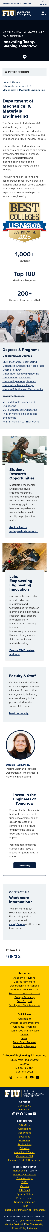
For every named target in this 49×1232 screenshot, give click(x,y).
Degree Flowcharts (24, 982)
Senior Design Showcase (24, 1030)
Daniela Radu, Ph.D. (18, 765)
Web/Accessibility (34, 1224)
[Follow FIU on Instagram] (14, 1113)
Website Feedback (14, 1224)
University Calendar (24, 1174)
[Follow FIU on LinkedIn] (18, 1113)
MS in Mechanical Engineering (19, 410)
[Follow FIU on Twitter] (26, 1113)
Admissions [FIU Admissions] (24, 1129)
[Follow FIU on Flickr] (35, 1113)
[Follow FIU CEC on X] (26, 1077)
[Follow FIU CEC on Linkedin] (16, 1077)
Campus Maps (24, 1178)
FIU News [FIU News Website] (24, 1109)
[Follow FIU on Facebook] (22, 1113)
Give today (24, 865)
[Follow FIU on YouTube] (30, 1113)
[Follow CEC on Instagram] (11, 1077)
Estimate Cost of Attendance (24, 1160)
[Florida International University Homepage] (16, 3)
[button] (43, 13)
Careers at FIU (24, 1156)
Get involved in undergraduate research (23, 529)
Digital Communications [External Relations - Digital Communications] (30, 1220)
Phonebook (18, 1170)
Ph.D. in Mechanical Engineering (20, 421)
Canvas (24, 1186)
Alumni (24, 1034)
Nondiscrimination (24, 1202)
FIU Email (24, 1190)
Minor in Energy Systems (16, 377)
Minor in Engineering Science (19, 381)
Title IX (24, 1206)
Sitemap (32, 1228)
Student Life (24, 1144)
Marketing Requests (24, 1046)
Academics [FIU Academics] (24, 1132)
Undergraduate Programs (24, 1023)
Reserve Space (24, 1198)
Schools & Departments (15, 86)
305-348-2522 (24, 1071)
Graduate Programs (24, 1026)
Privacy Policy (19, 1228)
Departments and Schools (24, 985)
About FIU (24, 1125)
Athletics (25, 1148)
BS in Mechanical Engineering (19, 362)
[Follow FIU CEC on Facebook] (21, 1077)
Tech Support (24, 1001)
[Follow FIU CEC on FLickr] (38, 1077)
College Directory (25, 997)
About (15, 82)
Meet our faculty (18, 713)
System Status (24, 1194)
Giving (24, 1038)
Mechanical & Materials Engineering (23, 90)
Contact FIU (24, 1105)
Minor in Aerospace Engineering (20, 373)
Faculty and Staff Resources (24, 1005)
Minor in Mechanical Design (18, 385)
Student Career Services (24, 989)
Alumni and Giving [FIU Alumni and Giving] (24, 1152)
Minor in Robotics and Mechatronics (22, 389)
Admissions (24, 1019)
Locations (24, 1136)
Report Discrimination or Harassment (24, 1210)
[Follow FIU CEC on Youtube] (32, 1077)
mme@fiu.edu (17, 924)
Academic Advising (24, 978)
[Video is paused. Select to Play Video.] (25, 57)
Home (5, 82)
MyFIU (24, 1182)
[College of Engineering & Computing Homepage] (16, 13)
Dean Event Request (24, 1042)
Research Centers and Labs (24, 993)
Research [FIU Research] (24, 1140)
